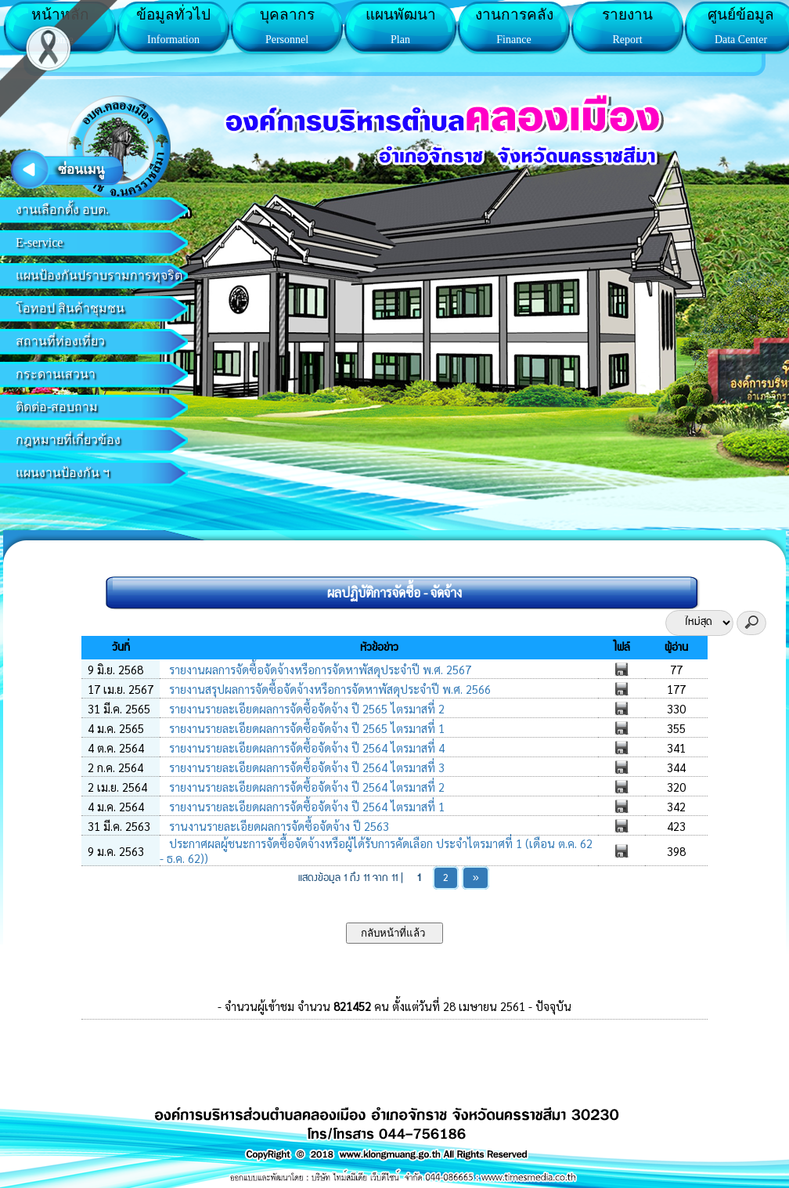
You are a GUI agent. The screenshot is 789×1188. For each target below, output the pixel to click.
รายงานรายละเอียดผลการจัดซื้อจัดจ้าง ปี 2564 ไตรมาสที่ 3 (305, 767)
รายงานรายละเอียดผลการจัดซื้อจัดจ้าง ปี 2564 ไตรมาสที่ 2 (305, 786)
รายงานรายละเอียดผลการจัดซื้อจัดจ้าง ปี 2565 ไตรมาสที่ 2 (305, 708)
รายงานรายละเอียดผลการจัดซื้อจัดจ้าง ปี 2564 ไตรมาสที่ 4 (305, 747)
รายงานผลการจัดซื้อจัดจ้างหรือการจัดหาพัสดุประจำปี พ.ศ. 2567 (318, 669)
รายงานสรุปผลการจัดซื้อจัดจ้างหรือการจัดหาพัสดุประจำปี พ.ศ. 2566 (328, 688)
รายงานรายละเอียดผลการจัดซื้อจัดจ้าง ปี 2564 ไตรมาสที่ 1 (305, 806)
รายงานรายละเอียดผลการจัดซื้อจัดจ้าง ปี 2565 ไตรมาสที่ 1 (305, 727)
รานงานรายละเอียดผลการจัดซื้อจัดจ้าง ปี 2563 (277, 825)
